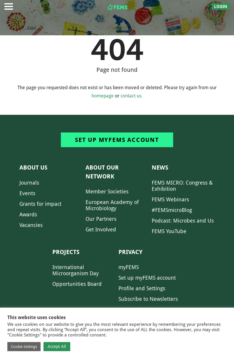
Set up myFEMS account (117, 139)
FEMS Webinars (170, 199)
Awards (28, 214)
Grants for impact (40, 204)
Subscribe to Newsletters (148, 299)
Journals (29, 183)
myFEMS (128, 267)
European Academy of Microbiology (112, 205)
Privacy (130, 252)
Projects (65, 252)
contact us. (132, 96)
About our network (102, 172)
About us (33, 167)
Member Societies (107, 191)
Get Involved (101, 229)
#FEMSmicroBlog (172, 210)
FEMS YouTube (169, 231)
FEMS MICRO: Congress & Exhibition (182, 186)
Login (220, 6)
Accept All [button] (57, 346)
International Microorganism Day (75, 270)
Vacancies (31, 225)
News (160, 167)
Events (27, 193)
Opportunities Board (77, 284)
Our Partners (101, 219)
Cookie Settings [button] (24, 346)
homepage (102, 96)
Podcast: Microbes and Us (183, 221)
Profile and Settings (141, 288)
